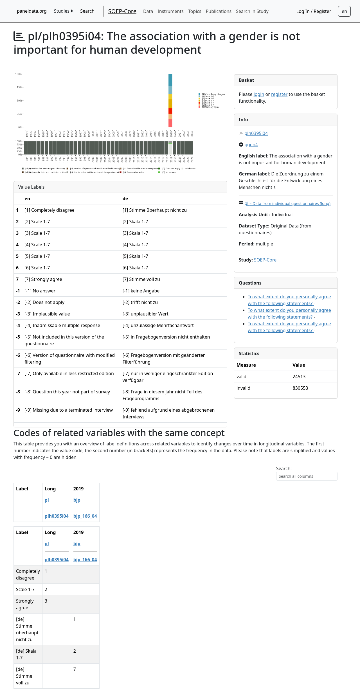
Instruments (171, 11)
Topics (194, 11)
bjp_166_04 (128, 516)
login (259, 94)
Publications (218, 11)
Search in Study (252, 11)
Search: (284, 468)
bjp (119, 500)
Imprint (220, 674)
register (279, 94)
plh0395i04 (256, 133)
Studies (63, 11)
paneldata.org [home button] (32, 11)
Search (87, 11)
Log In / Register (313, 11)
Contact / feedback (180, 663)
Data (148, 11)
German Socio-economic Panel (164, 674)
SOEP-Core (122, 11)
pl (287, 203)
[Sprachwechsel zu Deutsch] (344, 11)
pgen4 (251, 144)
